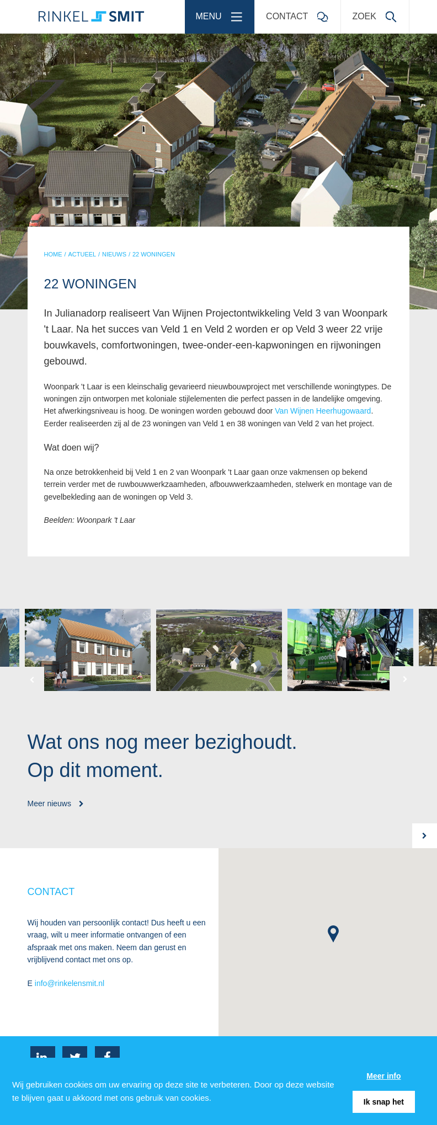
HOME (53, 254)
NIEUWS (114, 254)
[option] (219, 650)
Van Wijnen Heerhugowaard (323, 410)
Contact (300, 13)
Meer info (383, 1076)
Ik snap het (384, 1101)
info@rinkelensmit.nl (69, 983)
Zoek (377, 13)
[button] (22, 679)
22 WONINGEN (153, 254)
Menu (222, 13)
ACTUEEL (82, 254)
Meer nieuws (56, 803)
